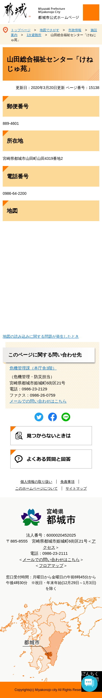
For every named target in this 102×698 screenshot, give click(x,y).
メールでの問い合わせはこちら (38, 401)
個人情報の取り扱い (36, 482)
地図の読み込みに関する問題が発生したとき (41, 336)
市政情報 (74, 30)
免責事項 (67, 482)
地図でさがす (49, 30)
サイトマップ (76, 488)
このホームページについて (36, 488)
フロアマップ (51, 565)
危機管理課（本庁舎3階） (33, 368)
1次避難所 (34, 35)
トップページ (20, 30)
